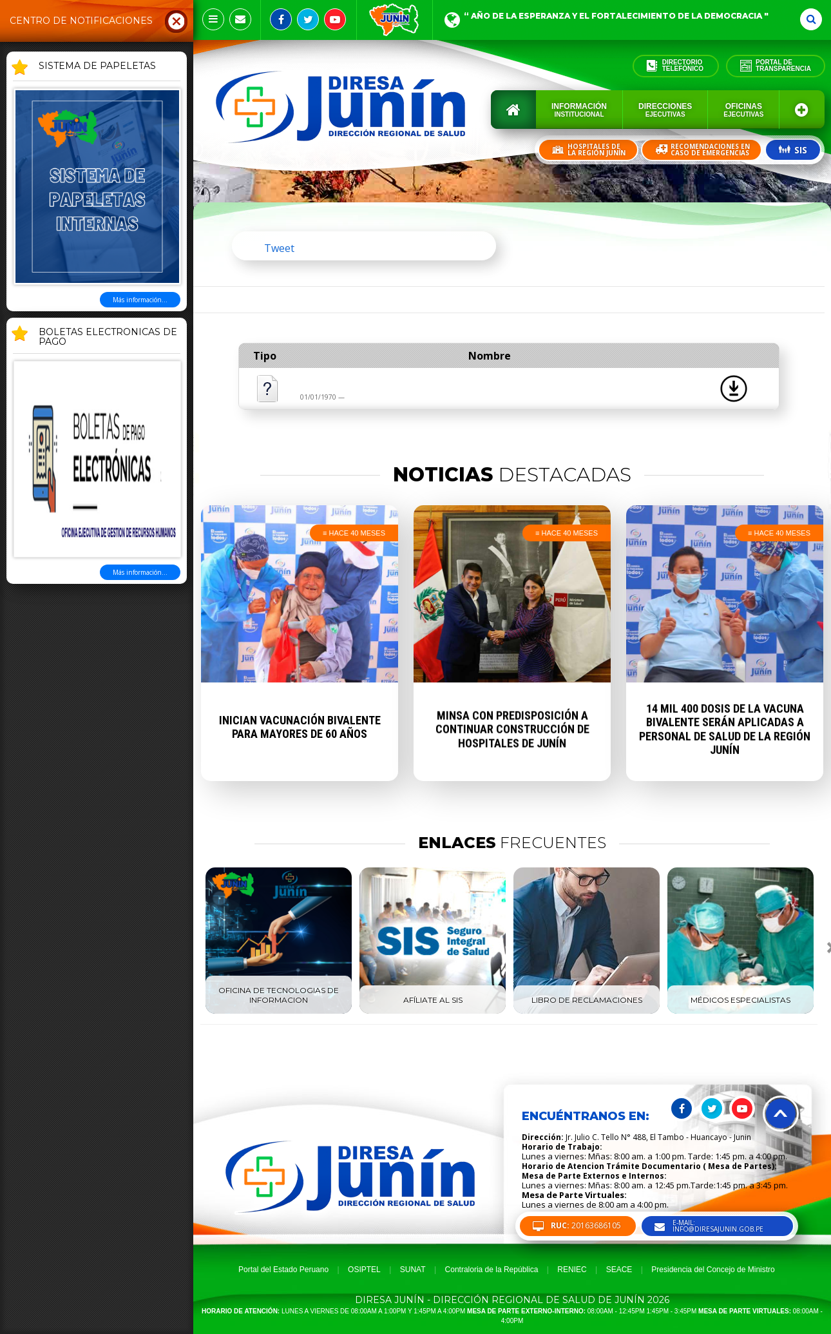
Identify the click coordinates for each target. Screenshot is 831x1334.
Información (579, 110)
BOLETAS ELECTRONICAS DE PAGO (108, 337)
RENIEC (571, 1269)
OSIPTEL (364, 1269)
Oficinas (743, 110)
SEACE (619, 1269)
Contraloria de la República (492, 1269)
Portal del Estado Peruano (283, 1269)
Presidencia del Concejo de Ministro (712, 1269)
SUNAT (413, 1269)
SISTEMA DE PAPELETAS (97, 66)
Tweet (279, 248)
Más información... (140, 299)
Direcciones (665, 110)
